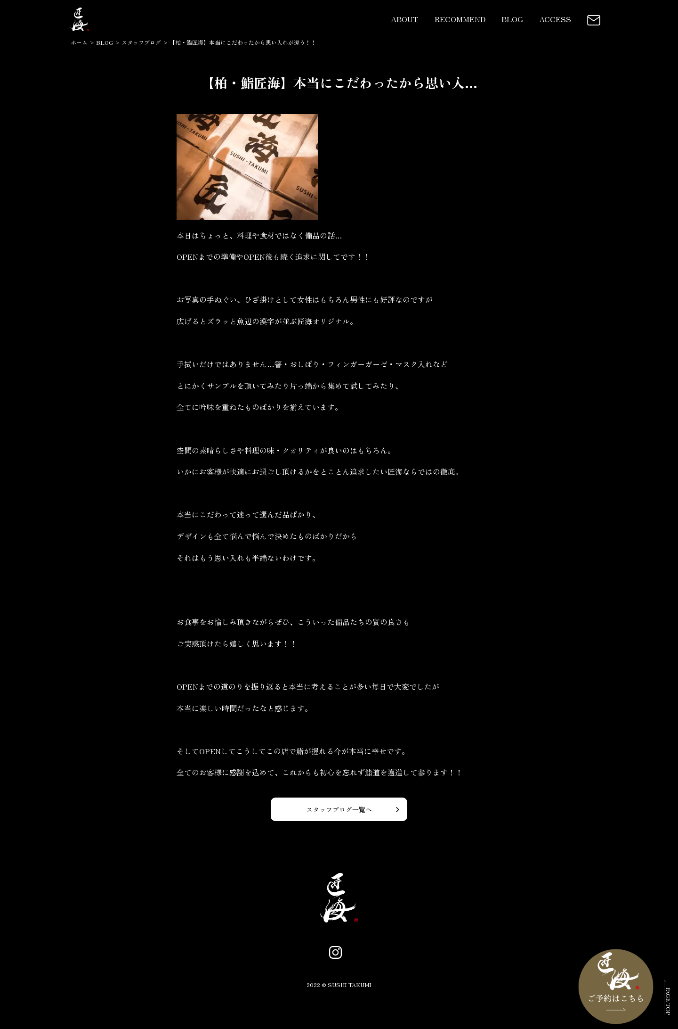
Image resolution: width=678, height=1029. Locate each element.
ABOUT (405, 19)
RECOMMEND (460, 19)
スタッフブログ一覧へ (339, 809)
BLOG (512, 19)
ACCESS (555, 19)
